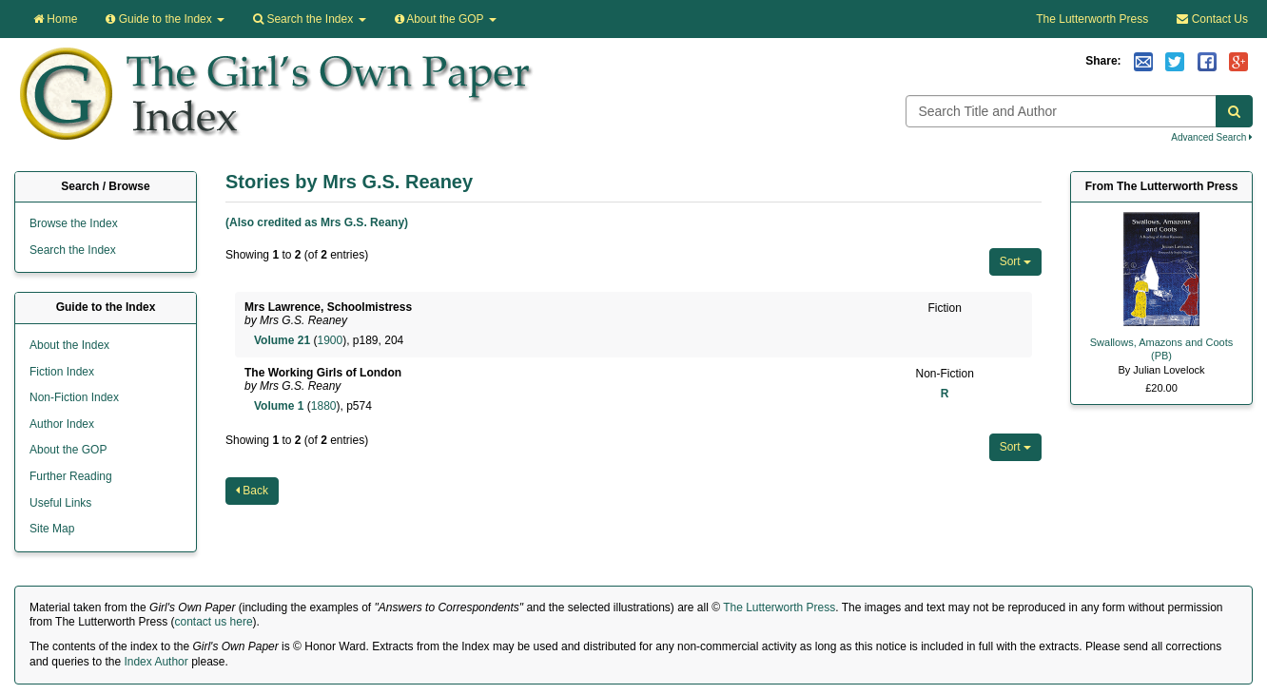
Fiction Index (61, 371)
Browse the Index (73, 223)
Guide (165, 19)
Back (252, 490)
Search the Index (72, 250)
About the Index (69, 345)
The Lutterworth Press (1092, 19)
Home (55, 19)
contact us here (214, 621)
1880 (324, 406)
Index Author (155, 661)
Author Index (61, 424)
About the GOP (446, 19)
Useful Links (60, 503)
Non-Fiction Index (74, 397)
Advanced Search (1212, 137)
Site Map (51, 528)
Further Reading (70, 476)
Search (309, 19)
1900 (329, 340)
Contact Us (1212, 19)
